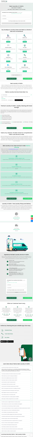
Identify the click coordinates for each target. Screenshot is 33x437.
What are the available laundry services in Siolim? (16, 377)
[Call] (32, 218)
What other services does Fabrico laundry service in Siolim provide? (16, 428)
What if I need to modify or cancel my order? (16, 430)
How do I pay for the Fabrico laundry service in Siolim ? (16, 386)
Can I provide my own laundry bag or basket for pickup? (16, 406)
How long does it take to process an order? (16, 384)
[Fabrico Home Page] (4, 1)
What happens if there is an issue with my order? (16, 392)
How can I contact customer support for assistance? (16, 422)
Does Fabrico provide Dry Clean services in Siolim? (16, 426)
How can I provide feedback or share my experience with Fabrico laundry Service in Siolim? (16, 408)
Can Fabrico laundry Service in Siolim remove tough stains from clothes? (16, 416)
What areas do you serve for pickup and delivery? (16, 375)
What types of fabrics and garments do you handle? (16, 398)
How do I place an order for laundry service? (16, 382)
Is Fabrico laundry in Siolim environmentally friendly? (16, 418)
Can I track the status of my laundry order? (16, 394)
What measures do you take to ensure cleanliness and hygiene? (16, 403)
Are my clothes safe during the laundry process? (16, 424)
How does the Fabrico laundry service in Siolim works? (16, 367)
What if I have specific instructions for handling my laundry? (16, 388)
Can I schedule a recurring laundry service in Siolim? (16, 412)
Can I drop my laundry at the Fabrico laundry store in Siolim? (16, 373)
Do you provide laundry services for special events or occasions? (16, 420)
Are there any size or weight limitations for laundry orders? (16, 401)
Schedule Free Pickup (11, 78)
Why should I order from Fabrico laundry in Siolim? (16, 380)
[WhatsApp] (32, 216)
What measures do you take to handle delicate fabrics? (16, 410)
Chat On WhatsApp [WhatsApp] (27, 78)
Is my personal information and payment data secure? (16, 390)
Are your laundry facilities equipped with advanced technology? (16, 414)
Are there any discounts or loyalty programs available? (16, 396)
